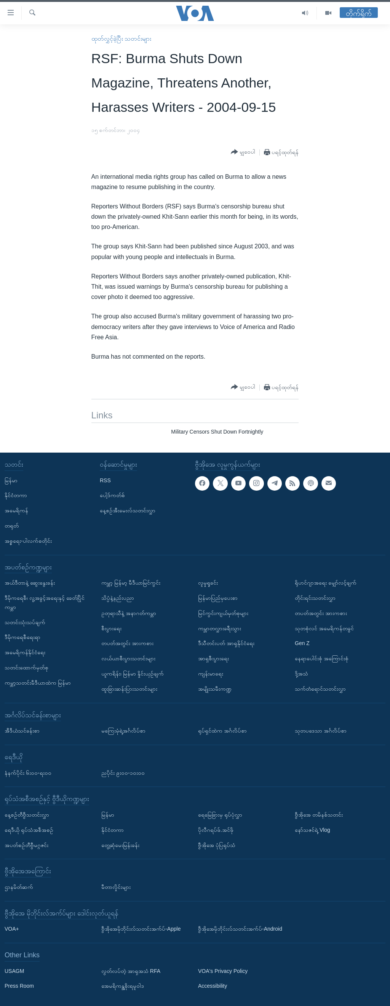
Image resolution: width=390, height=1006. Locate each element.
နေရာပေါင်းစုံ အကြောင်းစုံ (321, 658)
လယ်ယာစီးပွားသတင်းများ (128, 658)
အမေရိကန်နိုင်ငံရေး (25, 652)
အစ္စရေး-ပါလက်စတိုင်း (28, 540)
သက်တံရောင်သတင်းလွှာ (320, 688)
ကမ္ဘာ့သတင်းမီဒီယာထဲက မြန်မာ (38, 682)
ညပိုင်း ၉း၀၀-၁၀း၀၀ (123, 772)
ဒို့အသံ (301, 674)
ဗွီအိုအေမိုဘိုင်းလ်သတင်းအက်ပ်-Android (240, 929)
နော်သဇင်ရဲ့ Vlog (312, 829)
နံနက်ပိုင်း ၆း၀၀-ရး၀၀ (28, 772)
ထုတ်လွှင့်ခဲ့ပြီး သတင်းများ (121, 38)
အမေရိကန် (16, 510)
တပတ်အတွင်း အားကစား (127, 643)
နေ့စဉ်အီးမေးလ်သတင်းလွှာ (127, 510)
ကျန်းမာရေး (210, 674)
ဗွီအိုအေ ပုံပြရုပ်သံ (216, 845)
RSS (105, 480)
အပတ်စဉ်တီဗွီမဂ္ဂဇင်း (26, 845)
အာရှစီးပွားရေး (213, 658)
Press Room (19, 986)
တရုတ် (12, 526)
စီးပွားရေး (111, 628)
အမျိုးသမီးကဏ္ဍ (215, 688)
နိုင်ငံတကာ (16, 495)
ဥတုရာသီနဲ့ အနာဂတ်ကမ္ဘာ (128, 613)
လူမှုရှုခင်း (208, 583)
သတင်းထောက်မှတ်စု (26, 667)
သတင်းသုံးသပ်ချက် (25, 622)
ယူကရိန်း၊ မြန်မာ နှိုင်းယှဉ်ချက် (132, 674)
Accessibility (212, 986)
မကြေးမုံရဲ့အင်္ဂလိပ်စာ (123, 731)
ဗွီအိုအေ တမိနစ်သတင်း (319, 815)
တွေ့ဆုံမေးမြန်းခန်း (120, 845)
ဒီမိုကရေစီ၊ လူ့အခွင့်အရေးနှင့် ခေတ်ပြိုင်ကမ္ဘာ (45, 602)
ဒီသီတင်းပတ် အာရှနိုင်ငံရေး (226, 643)
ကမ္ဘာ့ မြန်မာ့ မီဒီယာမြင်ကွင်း (130, 583)
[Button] (243, 152)
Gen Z (302, 643)
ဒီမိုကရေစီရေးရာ (22, 637)
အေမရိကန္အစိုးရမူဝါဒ (122, 986)
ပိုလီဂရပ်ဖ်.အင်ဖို (215, 829)
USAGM (14, 971)
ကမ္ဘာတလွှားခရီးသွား (219, 628)
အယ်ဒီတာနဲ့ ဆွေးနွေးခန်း (30, 583)
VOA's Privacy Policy (223, 971)
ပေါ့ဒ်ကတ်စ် (112, 495)
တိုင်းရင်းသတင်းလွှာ (315, 598)
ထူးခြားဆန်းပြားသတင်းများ (129, 688)
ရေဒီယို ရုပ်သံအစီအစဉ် (29, 829)
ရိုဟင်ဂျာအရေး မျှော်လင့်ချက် (325, 583)
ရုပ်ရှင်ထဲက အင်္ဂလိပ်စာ (222, 731)
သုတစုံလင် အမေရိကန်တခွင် (324, 628)
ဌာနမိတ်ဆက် (19, 887)
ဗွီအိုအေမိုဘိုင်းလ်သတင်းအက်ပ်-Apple (141, 929)
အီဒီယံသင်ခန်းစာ (22, 731)
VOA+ (12, 929)
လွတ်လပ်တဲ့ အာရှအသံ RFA (130, 971)
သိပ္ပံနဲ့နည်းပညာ (117, 598)
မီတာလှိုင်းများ (116, 887)
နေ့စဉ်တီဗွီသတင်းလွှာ (27, 815)
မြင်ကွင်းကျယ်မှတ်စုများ (223, 613)
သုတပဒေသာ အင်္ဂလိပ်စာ (321, 731)
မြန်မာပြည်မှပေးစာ (218, 598)
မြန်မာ (11, 480)
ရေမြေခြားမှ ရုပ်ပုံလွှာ (220, 815)
